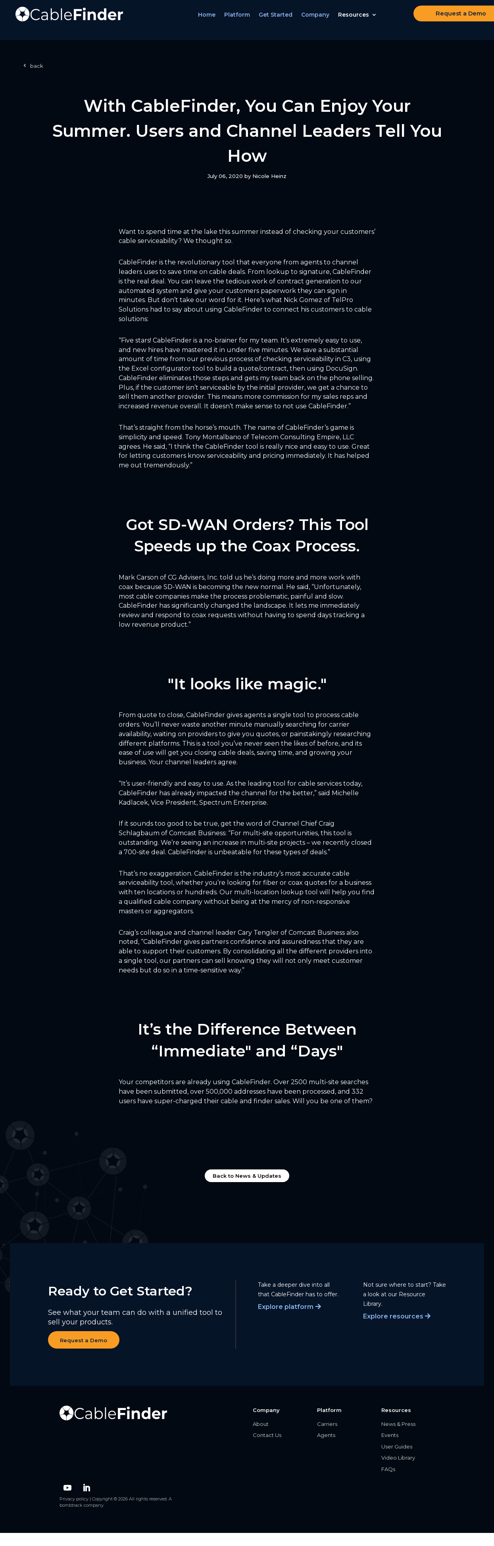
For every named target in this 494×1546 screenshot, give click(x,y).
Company (320, 20)
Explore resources (393, 1316)
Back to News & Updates (247, 1176)
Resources (357, 20)
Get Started (280, 20)
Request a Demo (443, 19)
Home (211, 20)
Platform (241, 20)
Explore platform (285, 1307)
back (36, 66)
